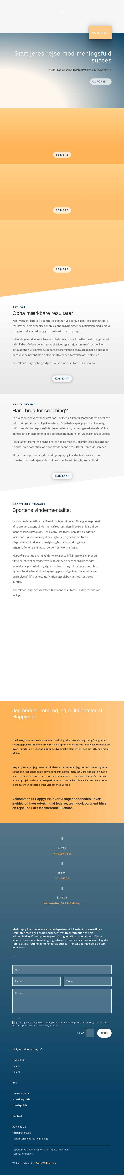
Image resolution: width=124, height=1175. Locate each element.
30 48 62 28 (62, 878)
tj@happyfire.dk (62, 853)
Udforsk (99, 81)
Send (104, 1033)
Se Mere (62, 154)
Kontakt (100, 32)
